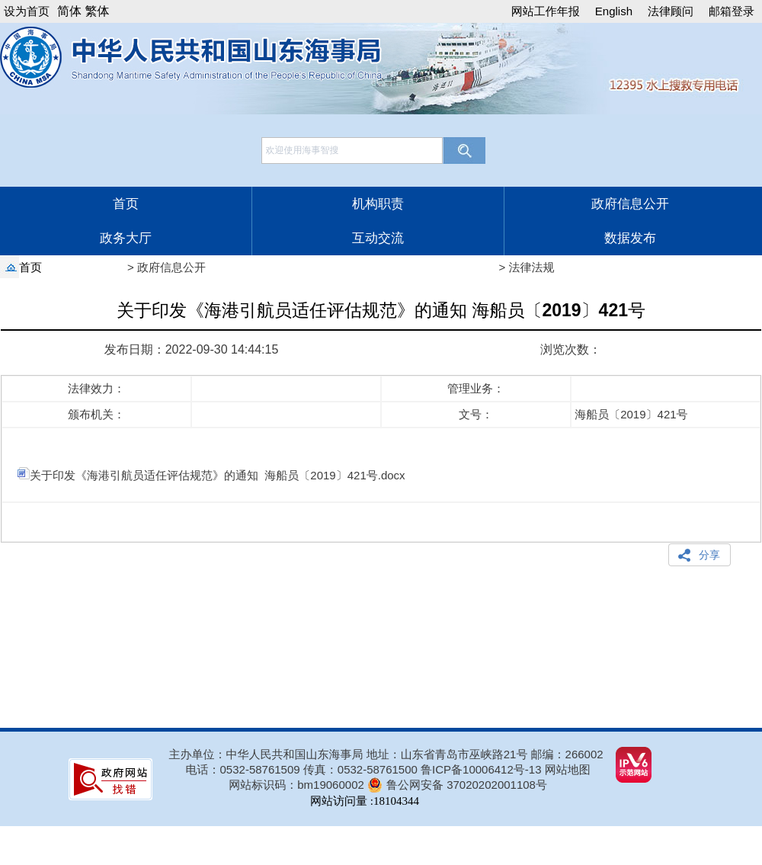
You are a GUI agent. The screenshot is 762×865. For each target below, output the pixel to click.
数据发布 (630, 238)
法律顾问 (670, 11)
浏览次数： (570, 349)
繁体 (97, 11)
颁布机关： (96, 414)
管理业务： (475, 388)
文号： (476, 414)
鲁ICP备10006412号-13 (481, 769)
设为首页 (27, 11)
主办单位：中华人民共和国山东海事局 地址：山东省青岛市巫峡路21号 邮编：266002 (386, 754)
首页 (126, 204)
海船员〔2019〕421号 (630, 414)
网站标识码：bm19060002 (296, 784)
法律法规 (532, 267)
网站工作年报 (545, 11)
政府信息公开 (630, 204)
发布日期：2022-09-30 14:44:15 (191, 349)
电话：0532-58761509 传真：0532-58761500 (303, 769)
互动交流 (378, 238)
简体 (69, 11)
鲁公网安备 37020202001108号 (466, 784)
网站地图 (568, 769)
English (613, 11)
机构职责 (378, 204)
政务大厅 (126, 238)
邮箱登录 (731, 11)
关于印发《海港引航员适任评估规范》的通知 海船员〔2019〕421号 (381, 315)
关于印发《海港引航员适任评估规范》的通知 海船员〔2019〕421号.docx (211, 475)
